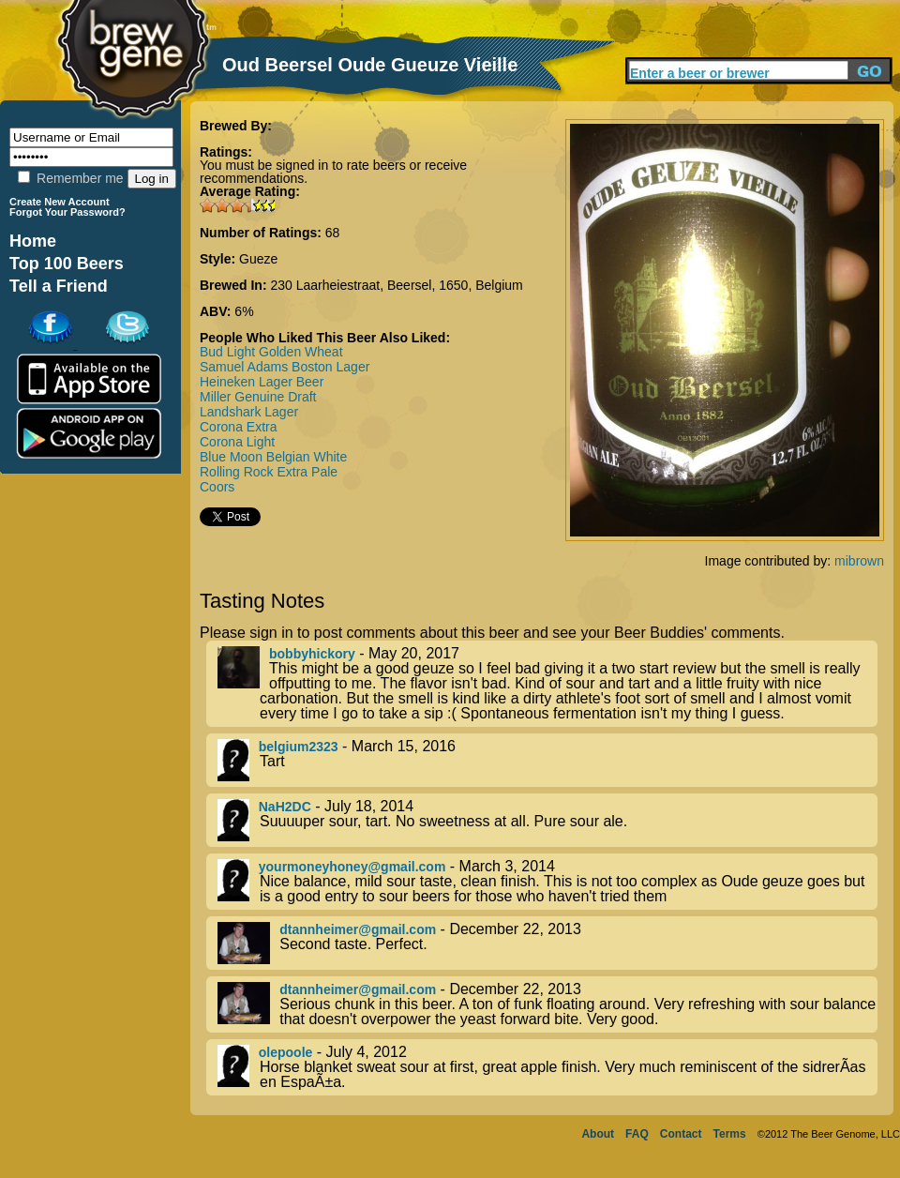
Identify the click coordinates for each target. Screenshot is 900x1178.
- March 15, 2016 (548, 760)
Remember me (70, 178)
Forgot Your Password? (67, 212)
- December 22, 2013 (548, 943)
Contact (681, 1133)
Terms (729, 1133)
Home (32, 241)
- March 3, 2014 (548, 881)
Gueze (258, 258)
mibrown (859, 560)
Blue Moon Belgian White (273, 456)
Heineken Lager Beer (261, 381)
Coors (217, 486)
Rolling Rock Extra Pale (269, 471)
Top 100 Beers (66, 263)
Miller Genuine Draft (258, 396)
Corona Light (237, 441)
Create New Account (59, 201)
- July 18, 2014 (548, 820)
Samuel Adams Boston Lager (284, 366)
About (597, 1133)
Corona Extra (238, 426)
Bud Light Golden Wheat (271, 351)
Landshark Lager (249, 411)
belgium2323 (298, 746)
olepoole (286, 1052)
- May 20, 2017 (548, 683)
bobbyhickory (312, 653)
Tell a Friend (58, 286)
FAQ (637, 1133)
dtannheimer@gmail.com (357, 929)
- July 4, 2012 (548, 1067)
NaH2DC (285, 806)
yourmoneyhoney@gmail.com (352, 866)
